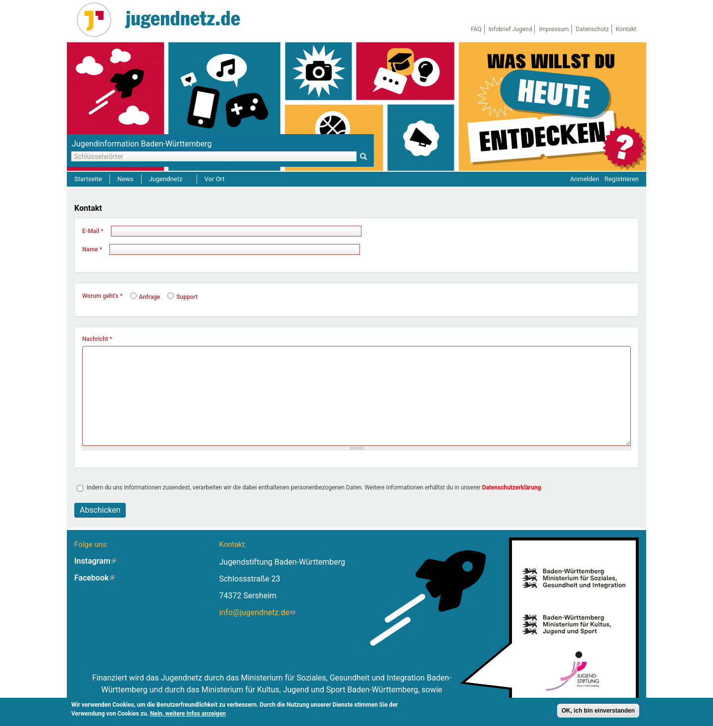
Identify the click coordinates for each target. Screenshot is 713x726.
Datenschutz (592, 29)
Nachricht (97, 339)
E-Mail (92, 231)
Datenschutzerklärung (511, 487)
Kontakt (626, 29)
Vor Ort (214, 179)
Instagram (95, 561)
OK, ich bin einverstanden (598, 710)
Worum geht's (102, 295)
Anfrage (145, 296)
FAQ (476, 29)
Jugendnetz (169, 179)
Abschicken (100, 510)
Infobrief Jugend (510, 29)
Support (182, 296)
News (125, 179)
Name (92, 249)
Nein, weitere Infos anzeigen (188, 713)
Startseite (88, 179)
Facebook (94, 577)
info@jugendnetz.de (257, 612)
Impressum (553, 29)
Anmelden (584, 179)
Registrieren (622, 179)
